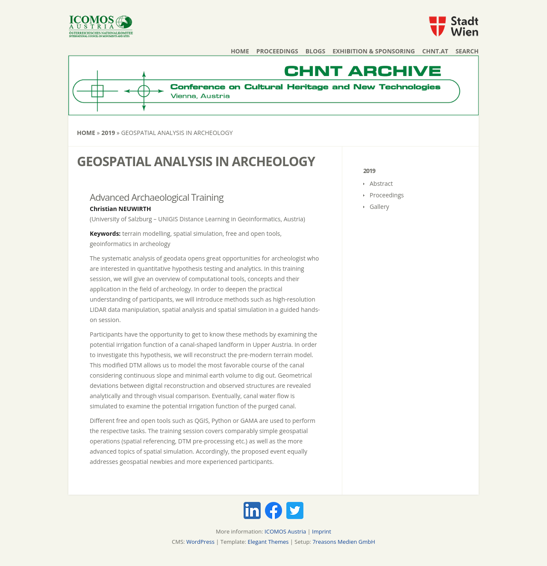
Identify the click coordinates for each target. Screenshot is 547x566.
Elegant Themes (267, 541)
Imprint (321, 531)
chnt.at (435, 51)
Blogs (315, 51)
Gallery (379, 206)
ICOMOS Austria (285, 531)
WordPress (200, 541)
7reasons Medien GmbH (343, 541)
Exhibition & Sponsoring (373, 51)
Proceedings (277, 51)
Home (240, 51)
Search (467, 51)
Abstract (381, 183)
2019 (108, 133)
